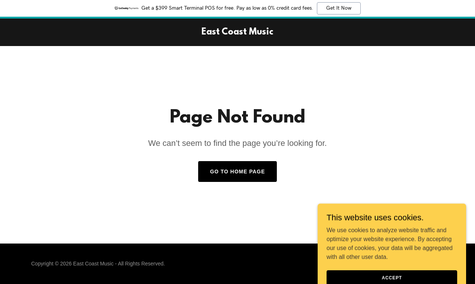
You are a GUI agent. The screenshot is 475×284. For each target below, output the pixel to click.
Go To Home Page (237, 171)
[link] (237, 32)
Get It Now (338, 8)
